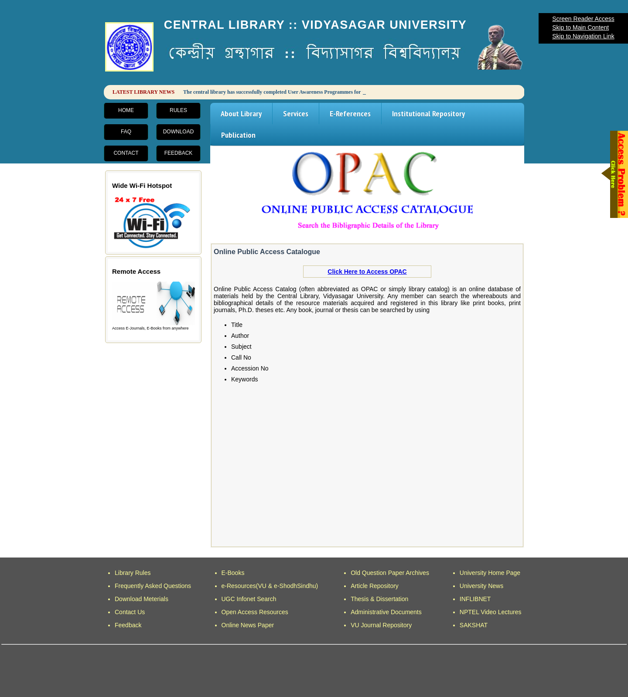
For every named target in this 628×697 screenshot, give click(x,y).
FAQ (126, 132)
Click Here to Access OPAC (367, 271)
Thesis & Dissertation (379, 598)
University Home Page (490, 572)
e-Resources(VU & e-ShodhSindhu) (270, 585)
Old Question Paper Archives (390, 572)
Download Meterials (141, 598)
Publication (238, 135)
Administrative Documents (386, 612)
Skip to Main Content (580, 27)
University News (481, 585)
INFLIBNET (475, 598)
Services (295, 114)
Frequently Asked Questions (153, 585)
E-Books (233, 572)
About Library (241, 114)
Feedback (178, 153)
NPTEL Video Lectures (491, 612)
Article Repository (375, 585)
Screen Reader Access (583, 18)
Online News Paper (248, 625)
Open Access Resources (255, 612)
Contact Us (130, 612)
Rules (178, 110)
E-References (350, 114)
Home (126, 110)
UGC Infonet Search (249, 598)
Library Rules (132, 572)
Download (178, 132)
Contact (125, 153)
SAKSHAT (474, 625)
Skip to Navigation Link (583, 36)
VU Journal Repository (381, 625)
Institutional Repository (428, 114)
